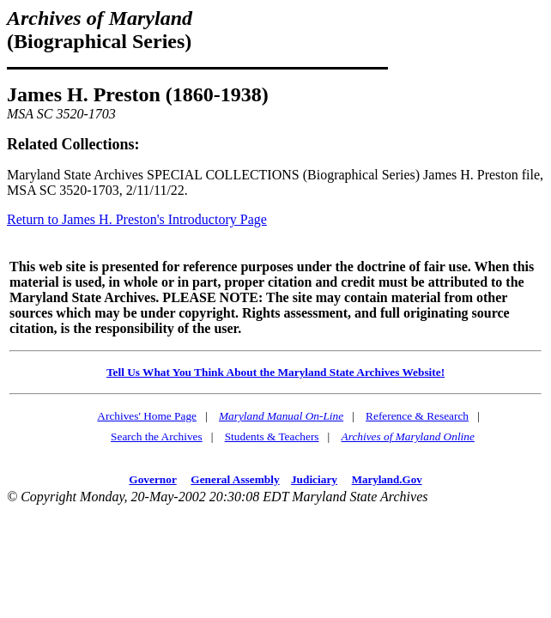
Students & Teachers (272, 436)
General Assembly (235, 479)
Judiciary (314, 479)
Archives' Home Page (147, 415)
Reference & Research (417, 415)
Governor (152, 479)
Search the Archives (157, 436)
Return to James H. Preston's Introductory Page (137, 219)
